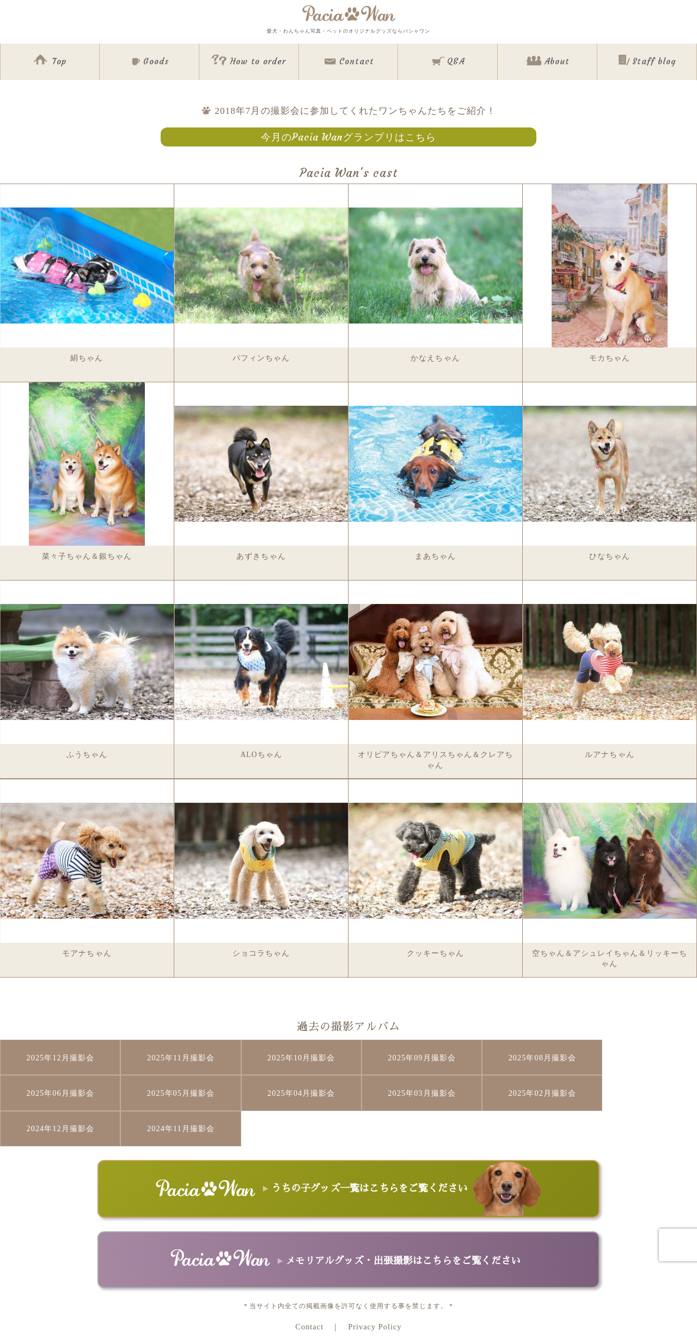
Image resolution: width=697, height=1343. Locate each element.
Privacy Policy (374, 1290)
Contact (309, 1290)
